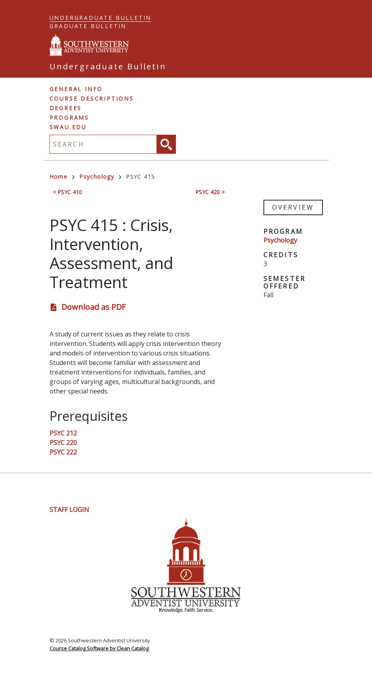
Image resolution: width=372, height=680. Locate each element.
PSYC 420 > (210, 192)
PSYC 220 (63, 442)
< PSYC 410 (67, 192)
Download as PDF (93, 307)
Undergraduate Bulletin (101, 17)
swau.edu (68, 127)
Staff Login (69, 509)
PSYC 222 (63, 452)
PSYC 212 (63, 433)
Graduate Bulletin (88, 26)
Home (62, 176)
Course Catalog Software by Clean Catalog (99, 648)
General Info (76, 89)
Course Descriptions (92, 98)
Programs (69, 117)
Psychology (100, 176)
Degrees (66, 108)
